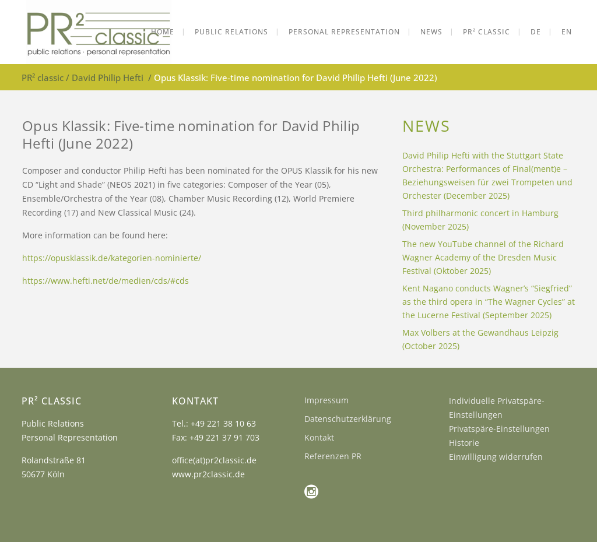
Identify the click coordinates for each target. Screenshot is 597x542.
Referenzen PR (332, 456)
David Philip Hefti (107, 77)
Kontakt (319, 437)
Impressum (326, 400)
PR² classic (43, 77)
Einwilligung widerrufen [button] (496, 456)
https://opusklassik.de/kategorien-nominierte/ (111, 257)
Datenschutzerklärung (347, 418)
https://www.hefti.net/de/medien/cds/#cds (105, 280)
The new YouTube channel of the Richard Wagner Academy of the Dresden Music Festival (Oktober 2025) (483, 257)
